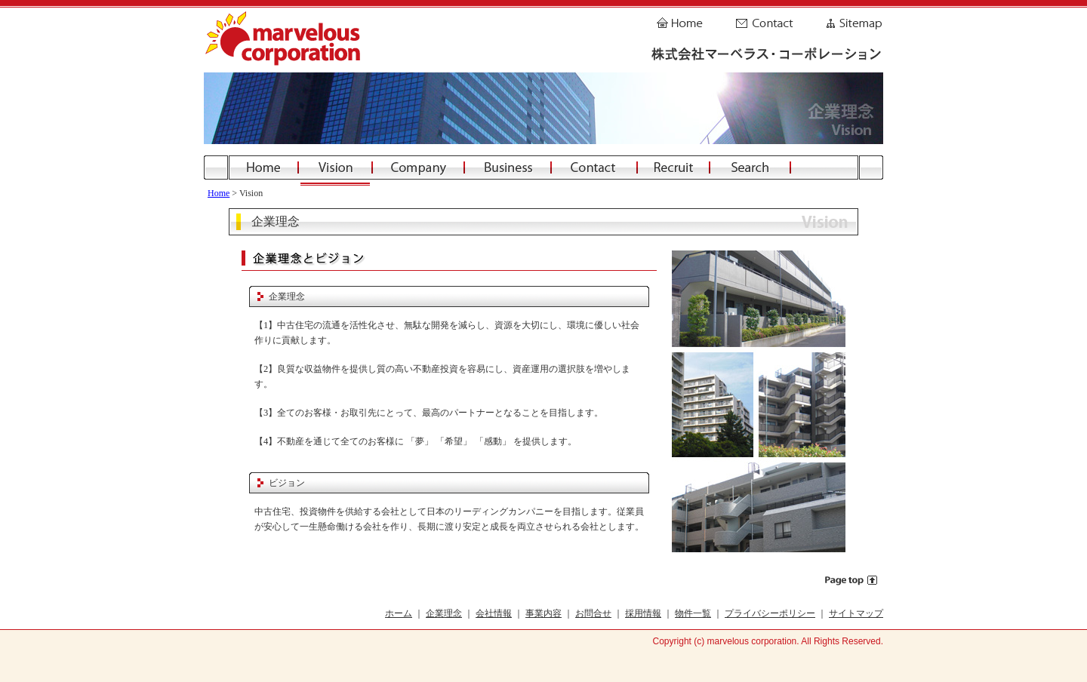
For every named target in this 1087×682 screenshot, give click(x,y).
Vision (335, 167)
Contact (764, 19)
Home (683, 19)
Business (507, 167)
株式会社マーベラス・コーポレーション (287, 40)
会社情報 (494, 613)
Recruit (673, 167)
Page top (851, 580)
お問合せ (593, 613)
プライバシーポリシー (770, 613)
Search (750, 167)
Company (418, 167)
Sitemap (853, 19)
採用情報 (643, 613)
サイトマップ (856, 613)
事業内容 (543, 613)
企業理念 (444, 613)
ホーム (398, 613)
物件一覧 (693, 613)
